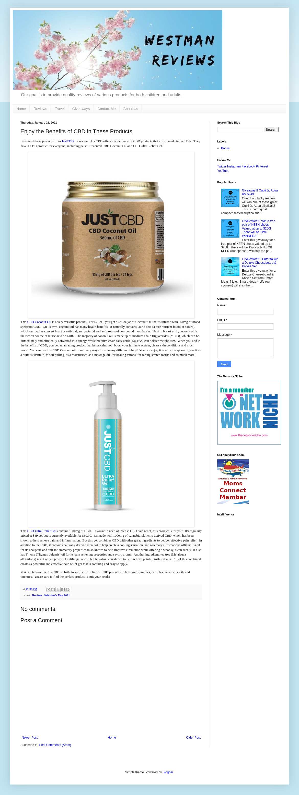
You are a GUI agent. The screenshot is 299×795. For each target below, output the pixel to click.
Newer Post (30, 737)
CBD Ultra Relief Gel (41, 531)
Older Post (193, 737)
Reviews (40, 109)
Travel (59, 109)
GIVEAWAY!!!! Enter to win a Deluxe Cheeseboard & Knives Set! (260, 262)
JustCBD (68, 141)
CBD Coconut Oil (39, 322)
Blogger (168, 772)
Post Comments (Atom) (55, 745)
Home (21, 109)
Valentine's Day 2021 (57, 595)
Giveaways (81, 109)
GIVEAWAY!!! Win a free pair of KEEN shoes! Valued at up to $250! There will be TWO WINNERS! (258, 228)
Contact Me (106, 109)
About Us (130, 109)
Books (225, 148)
